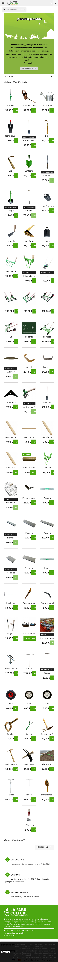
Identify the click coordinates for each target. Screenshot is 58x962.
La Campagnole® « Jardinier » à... (11, 306)
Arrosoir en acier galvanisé (47, 105)
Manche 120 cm (10, 437)
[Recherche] (14, 9)
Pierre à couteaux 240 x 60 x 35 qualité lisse (29, 533)
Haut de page (45, 847)
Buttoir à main (29, 171)
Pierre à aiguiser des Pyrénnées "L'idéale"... (47, 498)
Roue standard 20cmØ (47, 704)
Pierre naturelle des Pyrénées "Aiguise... (47, 568)
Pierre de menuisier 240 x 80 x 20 (29, 568)
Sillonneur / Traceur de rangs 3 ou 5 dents (47, 764)
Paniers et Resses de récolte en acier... (11, 503)
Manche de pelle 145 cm (47, 437)
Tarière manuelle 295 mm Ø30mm (11, 795)
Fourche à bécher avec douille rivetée (29, 211)
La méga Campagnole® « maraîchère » (47, 337)
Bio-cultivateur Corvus (47, 136)
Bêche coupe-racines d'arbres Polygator (11, 136)
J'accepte (5, 952)
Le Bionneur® (29, 407)
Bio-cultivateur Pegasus (11, 171)
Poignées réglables (11, 633)
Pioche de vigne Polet (11, 603)
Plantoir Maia (29, 603)
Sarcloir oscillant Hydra (11, 734)
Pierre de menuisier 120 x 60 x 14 (10, 573)
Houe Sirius (29, 241)
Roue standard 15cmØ (29, 704)
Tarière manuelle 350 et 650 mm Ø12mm (29, 795)
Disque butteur (10, 211)
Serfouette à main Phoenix (47, 734)
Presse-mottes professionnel (11, 668)
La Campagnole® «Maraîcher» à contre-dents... (47, 306)
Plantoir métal (47, 603)
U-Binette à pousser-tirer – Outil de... (29, 825)
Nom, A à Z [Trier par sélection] (29, 76)
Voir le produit (32, 638)
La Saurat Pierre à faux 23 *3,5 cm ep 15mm (10, 372)
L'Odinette (11, 271)
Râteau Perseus (47, 673)
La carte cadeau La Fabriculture (29, 337)
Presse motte (29, 633)
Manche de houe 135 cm (29, 437)
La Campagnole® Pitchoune (47, 276)
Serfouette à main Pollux (11, 764)
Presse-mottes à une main (47, 638)
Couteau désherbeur (47, 175)
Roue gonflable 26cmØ (11, 704)
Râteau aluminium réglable (29, 668)
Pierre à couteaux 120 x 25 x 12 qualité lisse (11, 538)
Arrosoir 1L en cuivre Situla (29, 105)
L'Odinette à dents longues (29, 276)
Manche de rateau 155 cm (10, 468)
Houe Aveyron (47, 206)
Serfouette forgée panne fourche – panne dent (29, 764)
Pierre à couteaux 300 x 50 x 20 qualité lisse (47, 533)
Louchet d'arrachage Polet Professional (47, 402)
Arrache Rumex (10, 105)
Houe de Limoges (11, 241)
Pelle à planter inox (29, 498)
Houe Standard (47, 241)
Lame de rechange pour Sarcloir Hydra (29, 367)
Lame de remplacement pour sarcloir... (47, 367)
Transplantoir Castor (47, 795)
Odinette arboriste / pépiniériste (47, 468)
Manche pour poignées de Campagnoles (29, 468)
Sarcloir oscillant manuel (29, 734)
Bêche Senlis (29, 140)
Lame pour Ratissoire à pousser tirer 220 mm (11, 402)
